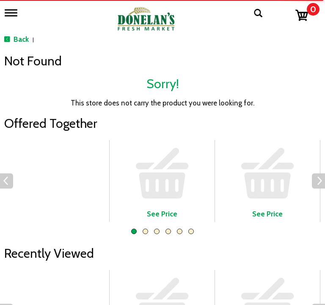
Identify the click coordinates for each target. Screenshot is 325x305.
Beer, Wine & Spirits (45, 280)
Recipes (128, 293)
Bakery (25, 267)
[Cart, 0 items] (307, 13)
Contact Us (133, 267)
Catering (27, 293)
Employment (136, 280)
